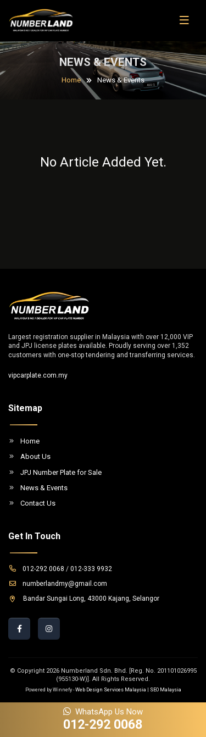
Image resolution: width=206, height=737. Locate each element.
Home (71, 80)
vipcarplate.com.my (38, 375)
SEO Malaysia (165, 689)
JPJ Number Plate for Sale (55, 472)
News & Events (38, 488)
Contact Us (31, 503)
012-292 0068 (36, 569)
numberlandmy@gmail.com (57, 584)
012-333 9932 (91, 569)
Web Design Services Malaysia (110, 689)
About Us (29, 456)
